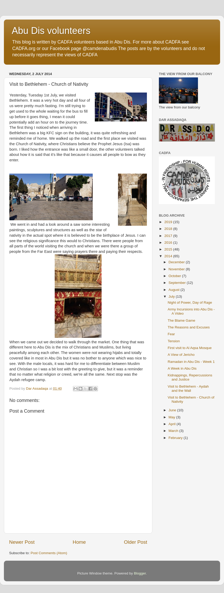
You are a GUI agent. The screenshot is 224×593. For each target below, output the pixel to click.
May (172, 417)
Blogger (140, 573)
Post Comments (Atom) (49, 553)
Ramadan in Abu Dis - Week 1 (191, 362)
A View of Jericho (181, 355)
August (175, 290)
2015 (168, 249)
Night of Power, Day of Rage (190, 302)
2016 (168, 242)
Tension (174, 341)
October (175, 276)
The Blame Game (181, 320)
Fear (171, 334)
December (177, 262)
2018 (168, 229)
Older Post (135, 542)
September (178, 283)
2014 (168, 256)
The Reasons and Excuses (189, 327)
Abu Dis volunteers (51, 30)
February (176, 438)
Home (79, 542)
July (172, 296)
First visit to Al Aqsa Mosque (190, 348)
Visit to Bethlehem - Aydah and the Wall (188, 388)
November (177, 269)
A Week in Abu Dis (182, 368)
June (173, 410)
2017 (168, 236)
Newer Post (22, 542)
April (173, 424)
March (174, 431)
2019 (168, 222)
